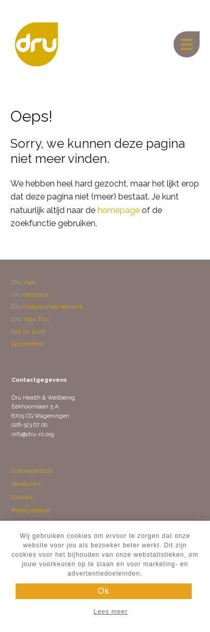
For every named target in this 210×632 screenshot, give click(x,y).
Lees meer (110, 611)
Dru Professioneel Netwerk (47, 306)
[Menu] (187, 44)
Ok (103, 591)
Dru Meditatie (29, 294)
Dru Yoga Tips (30, 319)
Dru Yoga (23, 282)
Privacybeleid (30, 510)
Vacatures (25, 483)
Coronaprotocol (32, 470)
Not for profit (28, 332)
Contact (22, 497)
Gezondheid (27, 344)
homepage (118, 210)
